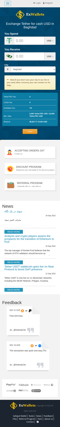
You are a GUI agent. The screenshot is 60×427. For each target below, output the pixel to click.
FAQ (15, 418)
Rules (31, 416)
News (39, 416)
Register (47, 3)
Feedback (48, 416)
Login (37, 3)
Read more (13, 232)
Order (30, 131)
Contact (30, 421)
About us (48, 418)
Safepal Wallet (20, 416)
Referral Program (27, 418)
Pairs (40, 418)
